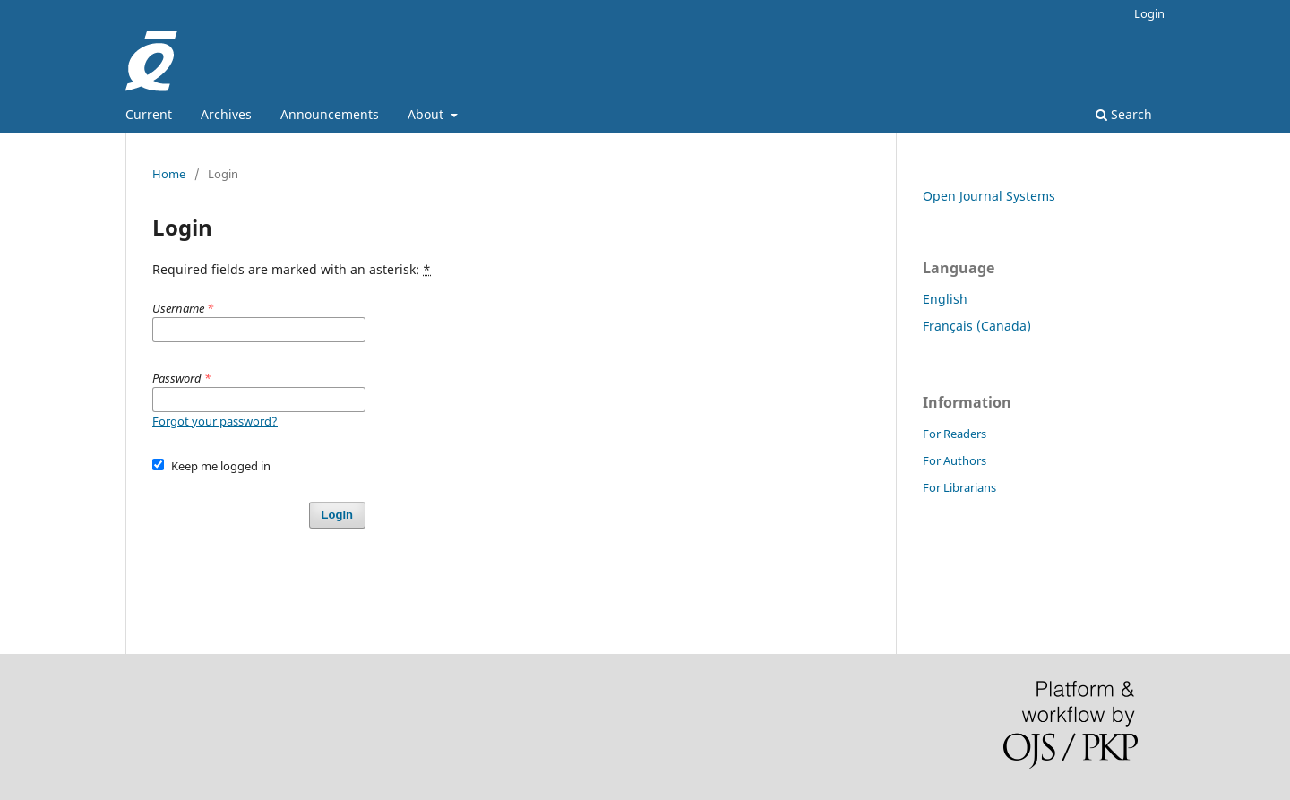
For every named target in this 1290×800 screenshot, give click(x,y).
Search (1124, 114)
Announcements (329, 114)
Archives (226, 114)
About (427, 114)
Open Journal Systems (989, 195)
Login (1149, 13)
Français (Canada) (977, 325)
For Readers (954, 434)
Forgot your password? (215, 421)
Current (148, 114)
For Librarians (959, 487)
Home (168, 174)
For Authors (954, 460)
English (945, 298)
